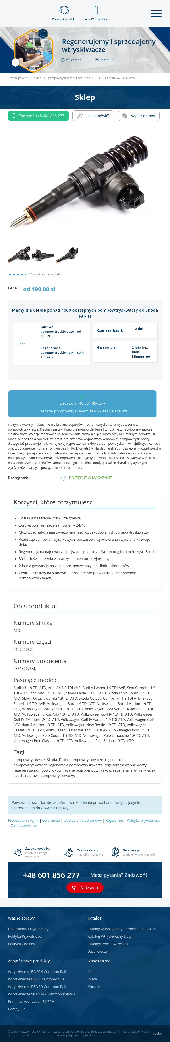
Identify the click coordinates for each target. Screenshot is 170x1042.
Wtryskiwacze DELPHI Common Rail (37, 979)
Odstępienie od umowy (83, 820)
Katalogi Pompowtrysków (108, 943)
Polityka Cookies (21, 943)
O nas (92, 971)
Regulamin (114, 820)
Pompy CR (16, 1009)
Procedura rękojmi (23, 820)
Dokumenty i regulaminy (28, 928)
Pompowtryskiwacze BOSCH (31, 1001)
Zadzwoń (38, 116)
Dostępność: (18, 477)
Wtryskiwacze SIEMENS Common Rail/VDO (42, 994)
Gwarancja (51, 820)
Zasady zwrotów (24, 825)
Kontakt (94, 986)
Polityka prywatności (144, 820)
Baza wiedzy (98, 951)
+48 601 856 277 (95, 13)
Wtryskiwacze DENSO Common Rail (37, 986)
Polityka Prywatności (25, 936)
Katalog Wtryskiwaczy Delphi (111, 936)
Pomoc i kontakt (64, 13)
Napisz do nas (138, 115)
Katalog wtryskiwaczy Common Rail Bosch (122, 928)
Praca (92, 979)
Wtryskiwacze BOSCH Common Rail (37, 971)
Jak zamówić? (93, 116)
